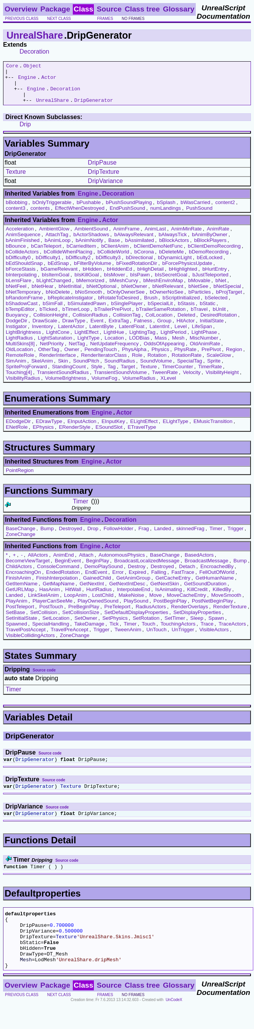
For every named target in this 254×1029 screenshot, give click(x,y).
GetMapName (58, 592)
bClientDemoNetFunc (158, 254)
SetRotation (146, 626)
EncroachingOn (23, 580)
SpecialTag (189, 369)
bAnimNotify (89, 248)
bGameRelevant (59, 277)
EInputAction (82, 429)
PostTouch (51, 614)
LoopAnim (75, 603)
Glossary (178, 9)
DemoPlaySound (103, 574)
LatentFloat (131, 334)
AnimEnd (63, 563)
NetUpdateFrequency (114, 351)
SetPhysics (115, 626)
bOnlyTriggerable (52, 210)
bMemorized (90, 288)
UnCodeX (174, 1024)
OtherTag (48, 357)
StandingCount (69, 374)
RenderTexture (229, 614)
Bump (47, 536)
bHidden (92, 277)
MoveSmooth (226, 603)
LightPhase (204, 340)
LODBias (139, 346)
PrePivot (211, 357)
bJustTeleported (210, 283)
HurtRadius (99, 597)
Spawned (16, 632)
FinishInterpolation (57, 586)
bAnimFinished (22, 248)
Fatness (143, 329)
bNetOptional (101, 294)
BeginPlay (97, 569)
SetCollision (43, 620)
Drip (25, 132)
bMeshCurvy (124, 288)
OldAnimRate (205, 351)
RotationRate (187, 363)
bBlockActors (174, 248)
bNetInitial (70, 294)
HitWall (73, 597)
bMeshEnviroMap (163, 288)
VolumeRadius (138, 386)
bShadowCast (22, 311)
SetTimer (175, 626)
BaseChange (20, 536)
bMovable (199, 288)
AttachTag (57, 242)
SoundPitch (86, 369)
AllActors (38, 563)
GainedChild (97, 586)
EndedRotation (63, 580)
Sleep (196, 626)
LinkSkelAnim (43, 603)
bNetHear (43, 294)
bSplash (166, 210)
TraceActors (232, 632)
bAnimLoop (57, 248)
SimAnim (16, 369)
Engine (27, 80)
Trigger (236, 536)
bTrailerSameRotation (160, 317)
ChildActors (19, 574)
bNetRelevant (168, 294)
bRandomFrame (24, 306)
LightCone (57, 340)
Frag (143, 536)
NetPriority (52, 351)
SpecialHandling (50, 632)
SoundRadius (119, 369)
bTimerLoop (76, 317)
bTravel (199, 317)
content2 (225, 210)
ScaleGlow (218, 363)
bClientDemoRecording (214, 254)
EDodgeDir (18, 429)
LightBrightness (23, 340)
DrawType (73, 329)
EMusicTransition (213, 429)
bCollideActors (22, 260)
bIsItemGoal (55, 283)
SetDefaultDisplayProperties (136, 620)
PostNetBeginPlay (212, 609)
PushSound (199, 216)
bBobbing (16, 210)
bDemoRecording (209, 260)
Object (32, 66)
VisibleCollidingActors (30, 643)
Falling (158, 580)
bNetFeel (16, 294)
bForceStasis (21, 277)
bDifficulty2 (78, 265)
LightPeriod (173, 340)
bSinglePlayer (127, 311)
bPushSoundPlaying (129, 210)
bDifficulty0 (18, 265)
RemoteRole (20, 363)
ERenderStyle (74, 435)
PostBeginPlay (170, 609)
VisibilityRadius (23, 386)
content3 (15, 216)
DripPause (102, 170)
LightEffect (86, 340)
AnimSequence (23, 242)
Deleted (186, 323)
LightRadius (19, 346)
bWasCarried (195, 210)
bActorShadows (91, 242)
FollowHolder (118, 536)
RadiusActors (151, 614)
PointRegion (20, 478)
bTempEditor (20, 317)
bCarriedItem (81, 254)
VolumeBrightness (65, 386)
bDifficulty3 (108, 265)
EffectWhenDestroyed (79, 216)
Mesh (178, 346)
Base (114, 248)
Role (137, 363)
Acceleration (20, 237)
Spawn (216, 626)
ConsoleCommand (58, 574)
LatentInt (159, 334)
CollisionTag (127, 323)
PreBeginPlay (83, 614)
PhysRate (185, 357)
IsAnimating (168, 597)
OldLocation (19, 357)
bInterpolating (21, 283)
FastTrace (182, 580)
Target (128, 374)
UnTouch (156, 637)
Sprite (214, 369)
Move (155, 603)
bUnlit (219, 317)
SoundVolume (156, 369)
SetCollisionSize (80, 620)
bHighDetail (150, 277)
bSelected (216, 306)
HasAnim (49, 597)
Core (12, 66)
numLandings (165, 216)
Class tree (142, 9)
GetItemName (22, 592)
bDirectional (139, 265)
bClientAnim (115, 254)
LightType (88, 346)
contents (40, 216)
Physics (160, 357)
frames (105, 18)
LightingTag (142, 340)
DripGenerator (93, 108)
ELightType (175, 429)
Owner (71, 357)
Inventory (42, 334)
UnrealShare (35, 35)
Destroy (137, 574)
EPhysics (43, 435)
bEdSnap (58, 271)
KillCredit (197, 597)
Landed (162, 536)
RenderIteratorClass (103, 363)
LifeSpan (202, 334)
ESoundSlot (108, 435)
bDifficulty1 (48, 265)
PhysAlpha (134, 357)
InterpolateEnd (133, 597)
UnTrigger (183, 637)
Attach (86, 563)
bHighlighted (183, 277)
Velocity (191, 380)
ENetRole (17, 435)
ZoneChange (20, 542)
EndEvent (96, 580)
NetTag (77, 351)
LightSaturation (55, 346)
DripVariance (105, 189)
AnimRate (218, 237)
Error (118, 580)
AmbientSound (91, 237)
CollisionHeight (50, 323)
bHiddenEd (119, 277)
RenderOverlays (189, 614)
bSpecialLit (160, 311)
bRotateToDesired (118, 306)
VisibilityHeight (222, 380)
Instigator (16, 334)
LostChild (102, 603)
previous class (21, 18)
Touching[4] (19, 380)
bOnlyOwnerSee (126, 300)
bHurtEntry (214, 277)
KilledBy (222, 597)
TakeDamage (89, 632)
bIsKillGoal (86, 283)
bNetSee (198, 294)
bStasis (186, 311)
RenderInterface (57, 363)
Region (234, 357)
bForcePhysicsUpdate (187, 271)
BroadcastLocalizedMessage (146, 569)
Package (55, 9)
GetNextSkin (164, 592)
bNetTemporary (23, 300)
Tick (114, 632)
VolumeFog (104, 386)
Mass (161, 346)
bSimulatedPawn (87, 311)
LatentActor (71, 334)
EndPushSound (127, 216)
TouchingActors (178, 632)
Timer (80, 509)
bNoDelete (58, 300)
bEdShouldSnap (24, 271)
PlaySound (136, 609)
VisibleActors (214, 637)
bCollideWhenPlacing (68, 260)
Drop (92, 536)
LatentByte (101, 334)
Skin (63, 369)
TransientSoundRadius (63, 380)
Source (109, 9)
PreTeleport (117, 614)
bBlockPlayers (210, 248)
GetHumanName (214, 586)
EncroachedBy (217, 574)
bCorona (144, 260)
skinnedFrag (190, 536)
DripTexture (103, 179)
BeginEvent (68, 569)
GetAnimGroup (133, 586)
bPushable (89, 210)
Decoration (34, 51)
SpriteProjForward (26, 374)
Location (114, 346)
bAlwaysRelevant (133, 242)
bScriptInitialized (181, 306)
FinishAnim (18, 586)
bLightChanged (53, 288)
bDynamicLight (175, 265)
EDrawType (49, 429)
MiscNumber (204, 346)
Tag (111, 374)
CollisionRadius (90, 323)
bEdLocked (210, 265)
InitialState (212, 329)
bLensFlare (18, 288)
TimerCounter (177, 374)
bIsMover (114, 283)
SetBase (15, 620)
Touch (149, 632)
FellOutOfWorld (216, 580)
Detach (187, 574)
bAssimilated (139, 248)
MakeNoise (131, 603)
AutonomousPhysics (121, 563)
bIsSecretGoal (171, 283)
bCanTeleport (46, 254)
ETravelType (142, 435)
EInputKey (113, 429)
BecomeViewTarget (28, 569)
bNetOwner (134, 294)
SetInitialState (21, 626)
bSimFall (52, 311)
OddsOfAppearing (164, 351)
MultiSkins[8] (20, 351)
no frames (133, 18)
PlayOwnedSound (98, 609)
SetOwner (85, 626)
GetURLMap (20, 597)
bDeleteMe (171, 260)
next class (59, 18)
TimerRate (210, 374)
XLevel (168, 386)
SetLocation (56, 626)
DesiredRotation (218, 323)
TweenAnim (128, 637)
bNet (220, 288)
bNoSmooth (88, 300)
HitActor (186, 329)
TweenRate (165, 380)
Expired (137, 580)
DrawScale (45, 329)
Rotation (157, 363)
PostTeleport (20, 614)
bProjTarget (229, 300)
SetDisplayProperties (197, 620)
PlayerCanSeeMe (52, 609)
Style (96, 374)
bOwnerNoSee (166, 300)
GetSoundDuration (205, 592)
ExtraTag (118, 329)
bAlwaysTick (173, 242)
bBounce (16, 254)
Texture (16, 179)
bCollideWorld (113, 260)
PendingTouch (100, 357)
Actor (48, 80)
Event (96, 329)
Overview (21, 9)
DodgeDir (16, 329)
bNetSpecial (227, 294)
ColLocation (159, 323)
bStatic (207, 311)
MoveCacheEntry (186, 603)
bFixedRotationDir (136, 271)
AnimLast (155, 237)
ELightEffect (144, 429)
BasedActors (199, 563)
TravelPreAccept (69, 637)
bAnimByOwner (210, 242)
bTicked (48, 317)
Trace (206, 632)
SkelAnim (42, 369)
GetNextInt (92, 592)
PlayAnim (16, 609)
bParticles (199, 300)
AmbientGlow (54, 237)
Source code (44, 678)
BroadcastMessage (206, 569)
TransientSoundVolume (120, 380)
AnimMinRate (186, 237)
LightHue (114, 340)
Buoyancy (17, 323)
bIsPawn (140, 283)
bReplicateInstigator (70, 306)
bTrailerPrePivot (113, 317)
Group (164, 329)
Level (181, 334)
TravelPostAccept (26, 637)
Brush (150, 306)
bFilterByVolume (92, 271)
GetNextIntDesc (127, 592)
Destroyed (70, 536)
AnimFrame (126, 237)
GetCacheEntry (173, 586)
